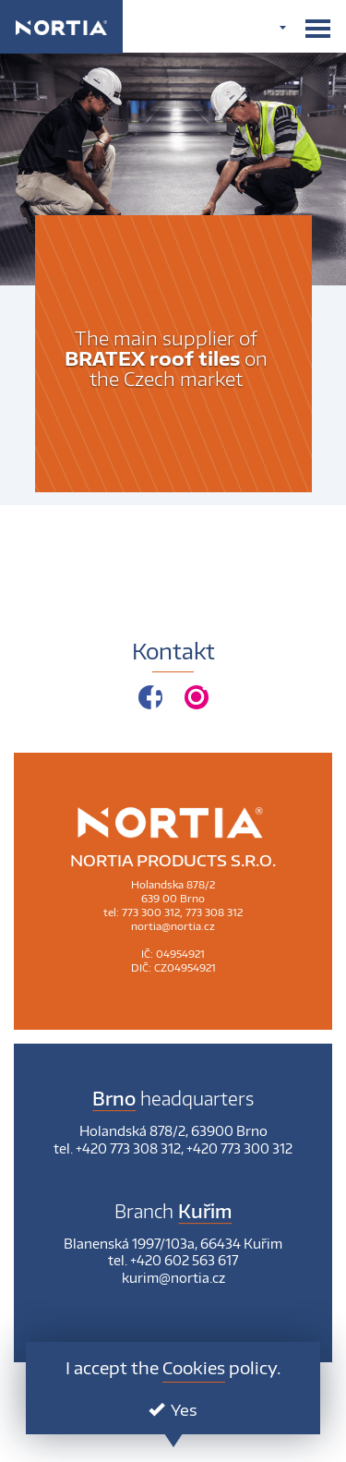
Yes (173, 1409)
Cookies (193, 1367)
